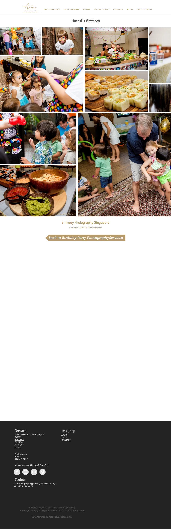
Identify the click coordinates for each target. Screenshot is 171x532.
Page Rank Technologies (60, 516)
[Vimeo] (42, 472)
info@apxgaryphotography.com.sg (36, 483)
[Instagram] (25, 472)
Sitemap (71, 507)
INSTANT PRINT (21, 459)
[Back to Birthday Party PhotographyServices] (85, 238)
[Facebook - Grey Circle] (17, 472)
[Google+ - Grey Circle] (34, 472)
